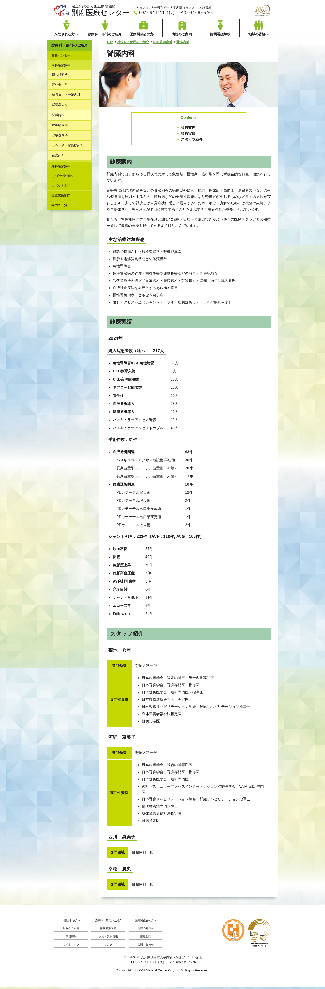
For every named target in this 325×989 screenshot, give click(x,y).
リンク (108, 946)
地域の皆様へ (145, 930)
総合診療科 (60, 76)
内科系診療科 (162, 44)
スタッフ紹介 (192, 141)
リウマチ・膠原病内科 (68, 147)
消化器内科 (60, 86)
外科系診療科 (60, 168)
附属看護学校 (108, 930)
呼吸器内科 (60, 137)
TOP (110, 44)
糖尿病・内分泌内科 (66, 96)
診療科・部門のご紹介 (133, 44)
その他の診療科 (62, 177)
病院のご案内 (71, 930)
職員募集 (71, 938)
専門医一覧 (59, 207)
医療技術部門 (60, 197)
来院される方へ (71, 922)
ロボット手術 (60, 187)
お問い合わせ (145, 946)
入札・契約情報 (108, 938)
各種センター (60, 57)
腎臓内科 (182, 44)
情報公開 (145, 938)
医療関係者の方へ (145, 922)
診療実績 (188, 135)
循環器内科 (60, 106)
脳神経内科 (60, 127)
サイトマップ (71, 946)
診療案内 (188, 129)
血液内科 (58, 157)
